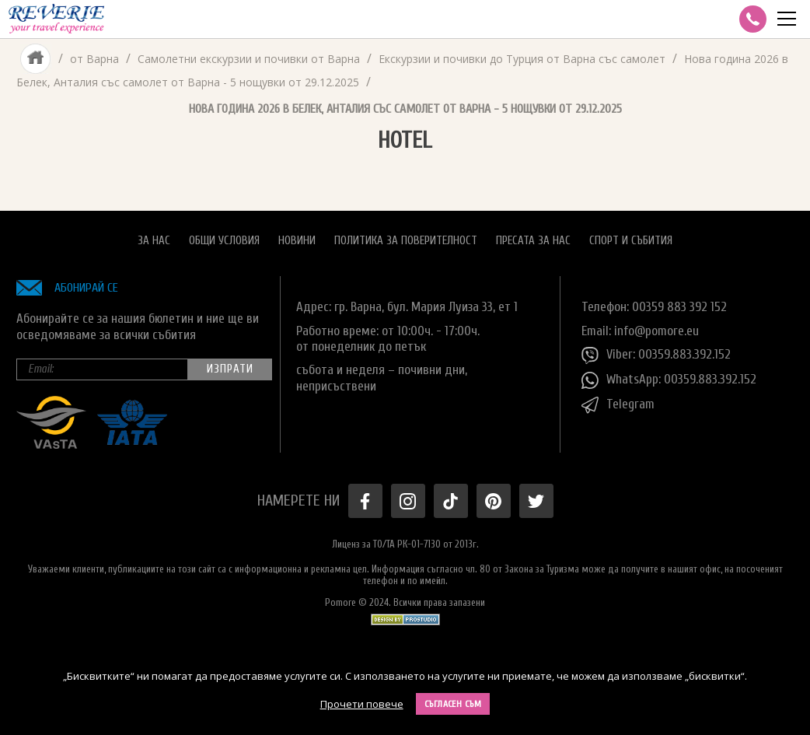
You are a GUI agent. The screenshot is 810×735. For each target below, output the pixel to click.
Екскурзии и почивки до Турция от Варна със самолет (522, 58)
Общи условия (224, 240)
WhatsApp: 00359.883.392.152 (668, 380)
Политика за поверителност (405, 240)
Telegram (618, 405)
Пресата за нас (533, 240)
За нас (154, 240)
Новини (297, 240)
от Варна (94, 58)
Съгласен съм (453, 703)
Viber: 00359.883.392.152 (656, 355)
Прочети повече (361, 704)
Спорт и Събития (630, 240)
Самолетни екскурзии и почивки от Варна (249, 58)
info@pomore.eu (656, 331)
